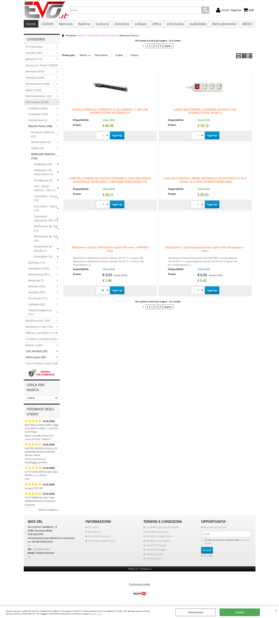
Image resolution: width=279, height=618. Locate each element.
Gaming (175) (36, 264)
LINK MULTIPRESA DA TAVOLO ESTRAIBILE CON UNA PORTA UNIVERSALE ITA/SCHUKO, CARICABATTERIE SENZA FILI (110, 182)
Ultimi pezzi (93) (35, 359)
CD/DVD (47, 25)
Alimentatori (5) (41, 144)
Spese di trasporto (156, 547)
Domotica (121, 25)
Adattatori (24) (43, 166)
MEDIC (245, 25)
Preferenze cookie (139, 586)
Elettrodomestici (223, 25)
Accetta (239, 612)
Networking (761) (39, 276)
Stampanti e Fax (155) (39, 328)
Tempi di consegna (156, 551)
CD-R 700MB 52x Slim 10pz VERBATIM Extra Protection (40, 501)
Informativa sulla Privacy (102, 542)
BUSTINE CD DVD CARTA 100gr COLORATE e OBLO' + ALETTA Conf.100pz (42, 430)
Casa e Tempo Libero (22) (41, 365)
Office (155, 25)
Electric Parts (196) (40, 128)
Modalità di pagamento (159, 538)
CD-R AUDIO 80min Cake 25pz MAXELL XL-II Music (41, 475)
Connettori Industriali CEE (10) (46, 220)
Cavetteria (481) (38, 110)
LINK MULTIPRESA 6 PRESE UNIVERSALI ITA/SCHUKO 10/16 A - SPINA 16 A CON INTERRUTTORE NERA (205, 182)
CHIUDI (276, 610)
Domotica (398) (34, 79)
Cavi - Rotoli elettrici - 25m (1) (44, 190)
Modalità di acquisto (157, 533)
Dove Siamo (94, 533)
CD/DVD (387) (33, 55)
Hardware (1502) (38, 270)
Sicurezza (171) (37, 300)
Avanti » (168, 47)
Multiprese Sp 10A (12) (45, 230)
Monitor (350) (36, 288)
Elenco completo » (48, 511)
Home (31, 25)
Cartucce (101, 25)
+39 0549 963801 (41, 551)
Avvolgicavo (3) (43, 182)
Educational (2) (37, 122)
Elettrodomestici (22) (38, 98)
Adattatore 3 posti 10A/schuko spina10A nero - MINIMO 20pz (110, 251)
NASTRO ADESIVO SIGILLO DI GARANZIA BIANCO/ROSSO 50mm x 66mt (41, 453)
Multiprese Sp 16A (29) (45, 240)
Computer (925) (38, 116)
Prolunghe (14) (43, 258)
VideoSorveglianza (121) (39, 314)
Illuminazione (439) (37, 85)
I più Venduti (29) (36, 353)
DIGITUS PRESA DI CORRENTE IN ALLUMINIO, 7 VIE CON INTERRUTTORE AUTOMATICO (110, 113)
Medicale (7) (36, 282)
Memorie (65, 25)
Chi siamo (93, 529)
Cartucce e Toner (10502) (41, 67)
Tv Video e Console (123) (40, 341)
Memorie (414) (34, 73)
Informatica (174, 25)
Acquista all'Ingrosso (215, 529)
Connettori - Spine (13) (45, 210)
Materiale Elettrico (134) (43, 158)
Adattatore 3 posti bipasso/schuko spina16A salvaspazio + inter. (205, 251)
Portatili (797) (36, 294)
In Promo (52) (33, 49)
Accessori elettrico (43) (42, 136)
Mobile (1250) (34, 347)
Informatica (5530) (36, 104)
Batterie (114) (33, 61)
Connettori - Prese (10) (45, 200)
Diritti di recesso (155, 556)
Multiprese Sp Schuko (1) (43, 250)
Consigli (208, 557)
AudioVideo (196, 25)
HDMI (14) (37, 150)
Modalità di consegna (158, 542)
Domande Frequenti (99, 538)
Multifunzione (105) (37, 322)
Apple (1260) (33, 92)
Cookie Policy (96, 613)
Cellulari (140, 25)
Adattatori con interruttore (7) (43, 174)
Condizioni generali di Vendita (162, 529)
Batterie (84, 25)
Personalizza (195, 612)
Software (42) (36, 306)
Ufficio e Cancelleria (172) (41, 335)
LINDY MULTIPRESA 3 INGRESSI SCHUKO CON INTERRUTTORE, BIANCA (205, 113)
